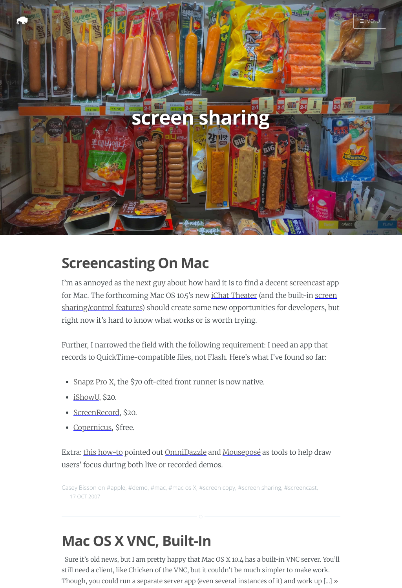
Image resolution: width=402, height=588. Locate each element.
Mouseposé (242, 452)
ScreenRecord (96, 412)
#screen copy (217, 488)
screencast (307, 282)
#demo (138, 488)
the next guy (144, 282)
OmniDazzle (185, 452)
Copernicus (92, 427)
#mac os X (182, 488)
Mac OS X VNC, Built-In (136, 540)
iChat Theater (234, 295)
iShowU (86, 397)
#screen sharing (259, 488)
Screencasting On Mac (135, 262)
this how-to (102, 452)
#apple (116, 488)
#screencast (300, 488)
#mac (158, 488)
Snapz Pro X (93, 381)
